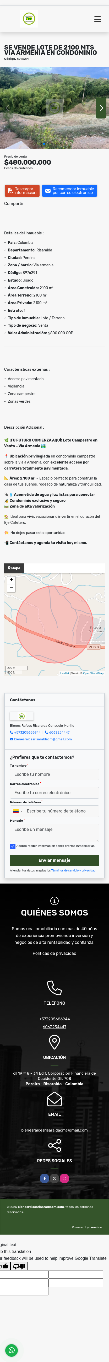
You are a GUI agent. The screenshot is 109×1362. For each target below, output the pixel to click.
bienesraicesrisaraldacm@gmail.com (43, 739)
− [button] (11, 588)
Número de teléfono (26, 802)
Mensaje (17, 821)
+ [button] (11, 580)
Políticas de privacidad (55, 953)
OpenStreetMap (93, 673)
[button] (44, 144)
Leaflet (64, 673)
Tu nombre (19, 765)
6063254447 (59, 732)
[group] (54, 108)
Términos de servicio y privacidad (73, 870)
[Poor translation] (19, 1266)
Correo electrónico (25, 784)
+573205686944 (27, 732)
